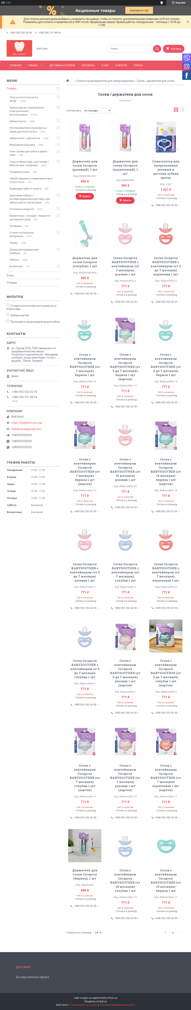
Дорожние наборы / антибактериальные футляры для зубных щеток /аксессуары (30, 199)
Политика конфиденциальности (117, 1005)
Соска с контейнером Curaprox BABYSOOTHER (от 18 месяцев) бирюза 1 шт (166, 880)
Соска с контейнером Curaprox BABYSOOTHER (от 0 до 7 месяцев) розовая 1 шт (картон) (125, 673)
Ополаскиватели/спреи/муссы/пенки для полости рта (28, 129)
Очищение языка (19, 171)
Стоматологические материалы (22, 234)
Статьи (138, 65)
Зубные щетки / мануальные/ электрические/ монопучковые (27, 111)
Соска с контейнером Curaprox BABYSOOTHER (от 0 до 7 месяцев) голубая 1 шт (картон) (166, 673)
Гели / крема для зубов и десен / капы (29, 153)
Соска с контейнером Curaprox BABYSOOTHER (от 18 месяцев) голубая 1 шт (125, 880)
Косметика (16, 266)
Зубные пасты (18, 121)
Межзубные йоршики (22, 144)
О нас (105, 65)
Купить (87, 196)
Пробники (15, 226)
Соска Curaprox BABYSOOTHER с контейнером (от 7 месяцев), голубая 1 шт (125, 572)
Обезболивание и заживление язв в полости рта (31, 180)
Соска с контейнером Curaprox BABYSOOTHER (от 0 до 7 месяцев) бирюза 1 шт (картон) (125, 367)
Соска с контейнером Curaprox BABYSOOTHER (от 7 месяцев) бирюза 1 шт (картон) (85, 471)
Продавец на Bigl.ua (95, 1001)
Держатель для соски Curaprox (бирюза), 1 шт (84, 874)
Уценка (14, 242)
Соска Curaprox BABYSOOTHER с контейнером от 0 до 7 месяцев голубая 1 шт (84, 669)
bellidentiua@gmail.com (26, 429)
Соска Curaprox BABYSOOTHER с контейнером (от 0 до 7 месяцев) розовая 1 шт (85, 572)
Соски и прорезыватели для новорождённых (105, 80)
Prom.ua (112, 998)
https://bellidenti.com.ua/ (26, 422)
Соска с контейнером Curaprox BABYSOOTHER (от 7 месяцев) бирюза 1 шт (85, 365)
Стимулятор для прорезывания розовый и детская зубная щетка (166, 169)
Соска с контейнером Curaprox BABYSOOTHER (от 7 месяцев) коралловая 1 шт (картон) (166, 777)
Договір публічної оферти (32, 977)
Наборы (14, 259)
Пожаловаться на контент (83, 1005)
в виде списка (182, 111)
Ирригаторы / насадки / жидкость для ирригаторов (30, 217)
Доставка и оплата (62, 65)
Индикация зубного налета (25, 188)
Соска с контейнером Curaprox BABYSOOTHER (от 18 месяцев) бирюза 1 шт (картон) (166, 471)
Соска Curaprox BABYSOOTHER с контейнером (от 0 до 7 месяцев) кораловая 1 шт (166, 266)
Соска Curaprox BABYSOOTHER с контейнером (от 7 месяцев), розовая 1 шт (125, 266)
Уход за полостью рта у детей (24, 99)
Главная (15, 65)
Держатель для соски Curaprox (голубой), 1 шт (84, 262)
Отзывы (12, 282)
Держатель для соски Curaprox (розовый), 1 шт (84, 165)
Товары (33, 65)
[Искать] (157, 48)
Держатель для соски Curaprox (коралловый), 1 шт (125, 167)
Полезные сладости (22, 209)
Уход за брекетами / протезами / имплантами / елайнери (29, 163)
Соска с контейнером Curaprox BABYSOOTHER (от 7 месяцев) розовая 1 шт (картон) (125, 777)
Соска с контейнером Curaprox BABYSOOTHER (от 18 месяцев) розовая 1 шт (125, 469)
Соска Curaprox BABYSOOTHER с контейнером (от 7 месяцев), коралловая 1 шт (166, 572)
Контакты (88, 65)
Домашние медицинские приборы (24, 251)
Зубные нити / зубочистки (25, 138)
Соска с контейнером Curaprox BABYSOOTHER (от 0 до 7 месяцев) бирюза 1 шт (166, 365)
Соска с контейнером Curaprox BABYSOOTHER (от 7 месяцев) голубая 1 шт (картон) (85, 777)
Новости (121, 65)
